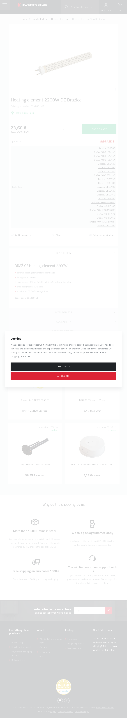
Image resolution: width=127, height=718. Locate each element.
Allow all (63, 376)
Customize (63, 366)
